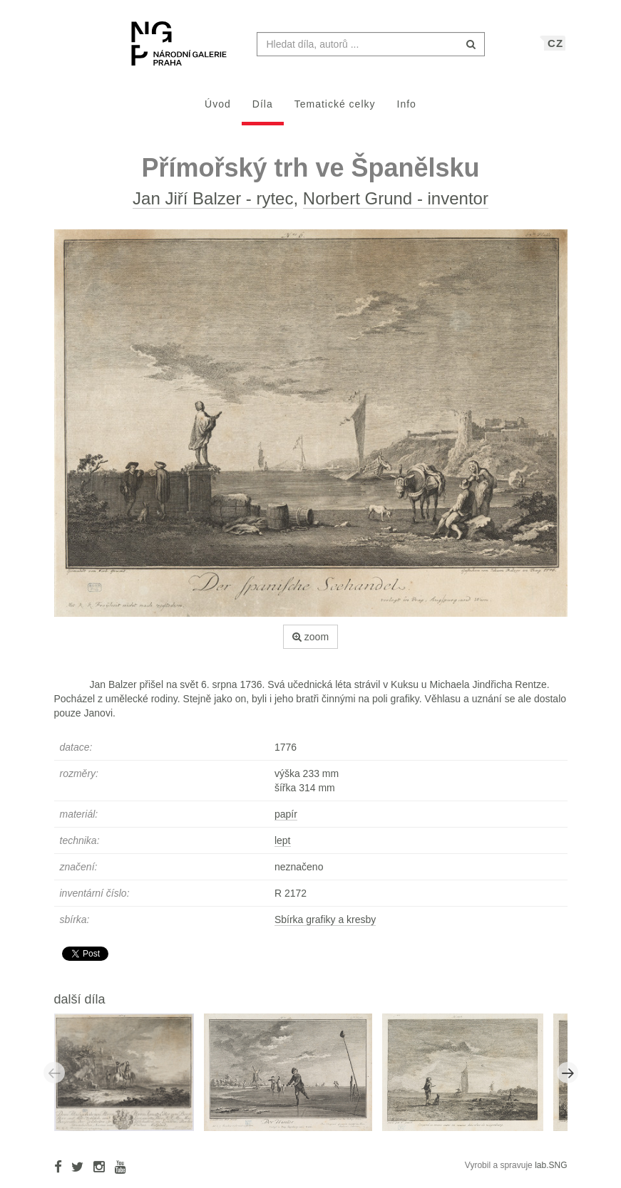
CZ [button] (555, 50)
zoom (310, 644)
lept (282, 847)
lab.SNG (551, 1172)
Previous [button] (54, 1079)
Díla (262, 111)
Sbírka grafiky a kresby (325, 926)
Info (406, 111)
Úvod (218, 111)
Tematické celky (335, 111)
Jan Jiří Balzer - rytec (213, 205)
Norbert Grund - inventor (395, 205)
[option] (129, 1079)
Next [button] (567, 1079)
